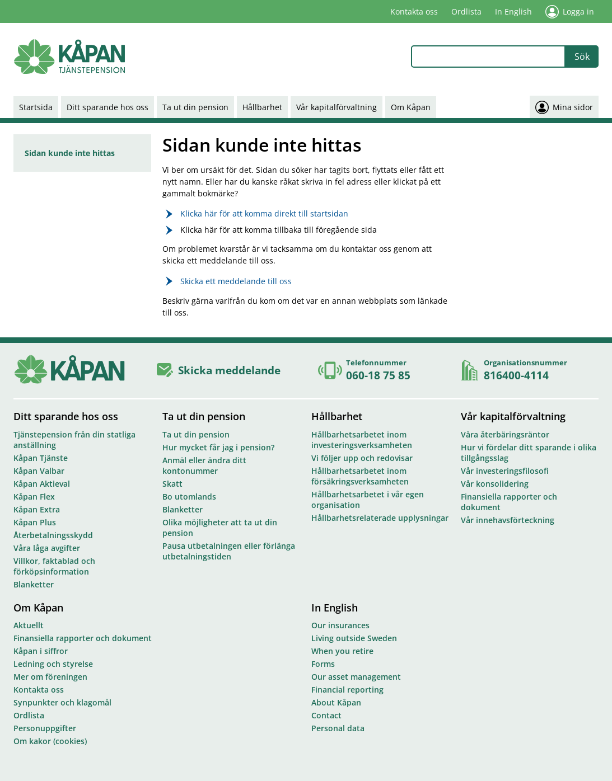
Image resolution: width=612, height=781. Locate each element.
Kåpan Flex (34, 496)
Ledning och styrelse (53, 663)
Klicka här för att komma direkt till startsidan (264, 213)
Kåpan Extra (36, 509)
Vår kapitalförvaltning (336, 107)
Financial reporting (347, 689)
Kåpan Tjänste (40, 458)
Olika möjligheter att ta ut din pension (219, 527)
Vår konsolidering (495, 483)
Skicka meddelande (229, 370)
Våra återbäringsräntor (505, 434)
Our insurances (340, 625)
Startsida (36, 107)
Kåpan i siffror (40, 651)
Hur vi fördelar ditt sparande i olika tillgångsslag (528, 452)
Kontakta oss (414, 11)
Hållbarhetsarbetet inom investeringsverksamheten (361, 439)
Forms (323, 663)
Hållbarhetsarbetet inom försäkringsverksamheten (360, 476)
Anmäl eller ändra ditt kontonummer (204, 465)
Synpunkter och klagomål (62, 702)
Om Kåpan (411, 107)
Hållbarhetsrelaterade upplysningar (380, 517)
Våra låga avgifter (46, 548)
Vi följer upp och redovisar (362, 458)
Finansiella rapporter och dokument (509, 501)
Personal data (338, 728)
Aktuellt (28, 625)
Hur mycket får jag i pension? (218, 447)
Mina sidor (564, 107)
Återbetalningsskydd (53, 535)
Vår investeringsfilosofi (505, 470)
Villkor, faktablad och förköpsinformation (54, 566)
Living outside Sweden (354, 638)
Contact (326, 715)
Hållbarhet (262, 107)
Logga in (569, 11)
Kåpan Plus (34, 522)
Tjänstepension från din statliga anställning (74, 439)
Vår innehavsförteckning (507, 520)
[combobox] (488, 56)
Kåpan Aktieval (41, 483)
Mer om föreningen (50, 676)
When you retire (342, 651)
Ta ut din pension (195, 107)
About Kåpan (336, 702)
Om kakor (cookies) (50, 741)
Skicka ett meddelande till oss (236, 281)
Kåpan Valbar (38, 470)
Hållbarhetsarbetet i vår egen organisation (367, 499)
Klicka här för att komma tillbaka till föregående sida (278, 229)
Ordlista (466, 11)
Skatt (172, 483)
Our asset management (356, 676)
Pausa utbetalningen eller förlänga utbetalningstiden (228, 551)
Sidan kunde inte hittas (70, 153)
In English (513, 11)
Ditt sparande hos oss (107, 107)
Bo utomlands (189, 496)
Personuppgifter (44, 728)
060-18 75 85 (378, 375)
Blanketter (33, 584)
